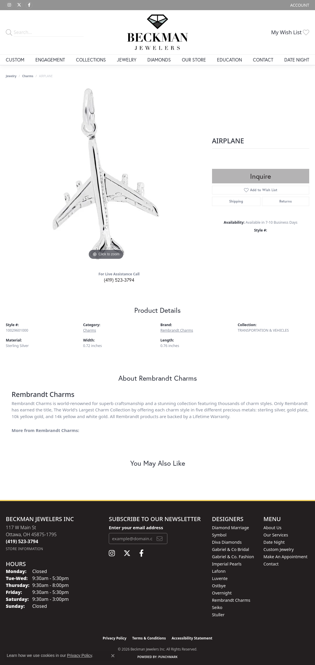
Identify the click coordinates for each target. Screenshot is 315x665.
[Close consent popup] (113, 655)
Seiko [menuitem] (217, 607)
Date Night (296, 60)
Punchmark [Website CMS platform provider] (168, 657)
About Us (272, 527)
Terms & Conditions (149, 638)
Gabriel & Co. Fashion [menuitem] (233, 556)
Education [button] (229, 60)
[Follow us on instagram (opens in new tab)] (9, 5)
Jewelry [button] (126, 60)
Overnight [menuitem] (222, 593)
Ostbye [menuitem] (219, 585)
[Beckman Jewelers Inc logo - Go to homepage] (157, 32)
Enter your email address (136, 527)
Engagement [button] (50, 60)
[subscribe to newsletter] (159, 538)
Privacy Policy (114, 638)
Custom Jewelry (278, 549)
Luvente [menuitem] (220, 578)
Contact (263, 60)
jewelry (11, 76)
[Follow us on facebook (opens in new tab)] (29, 5)
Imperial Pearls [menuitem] (227, 564)
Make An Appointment (285, 556)
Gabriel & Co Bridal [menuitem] (230, 549)
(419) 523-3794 (119, 280)
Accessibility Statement (192, 638)
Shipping (236, 201)
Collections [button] (91, 60)
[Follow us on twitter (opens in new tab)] (19, 5)
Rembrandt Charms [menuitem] (231, 600)
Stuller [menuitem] (218, 614)
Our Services (275, 535)
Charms (27, 76)
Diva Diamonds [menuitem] (227, 542)
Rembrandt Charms (176, 330)
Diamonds (159, 60)
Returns (285, 201)
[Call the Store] (22, 541)
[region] (106, 174)
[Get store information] (24, 548)
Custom (15, 60)
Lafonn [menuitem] (219, 571)
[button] (299, 5)
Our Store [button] (194, 60)
